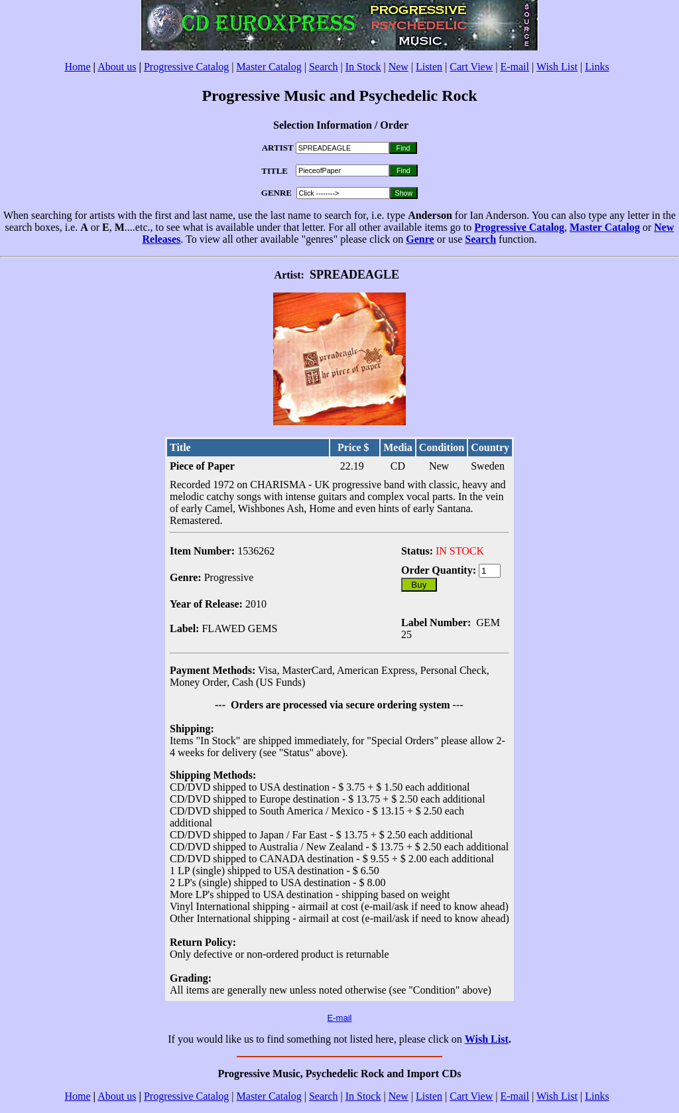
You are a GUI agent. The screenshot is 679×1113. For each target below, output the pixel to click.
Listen (429, 66)
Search (323, 66)
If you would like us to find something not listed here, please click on (316, 1039)
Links (597, 66)
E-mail (514, 66)
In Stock (363, 66)
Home (77, 66)
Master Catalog (269, 66)
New (398, 66)
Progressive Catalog (186, 66)
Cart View (471, 66)
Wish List (557, 66)
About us (116, 66)
